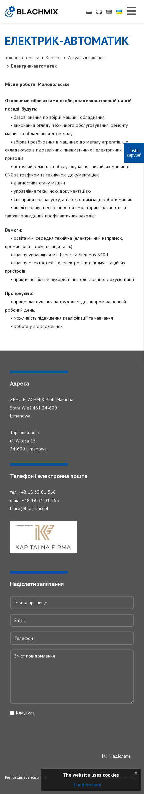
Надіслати (120, 756)
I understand (87, 785)
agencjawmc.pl (36, 777)
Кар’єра (54, 58)
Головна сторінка (22, 58)
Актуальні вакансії (86, 58)
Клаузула (25, 713)
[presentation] (60, 732)
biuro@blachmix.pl (29, 509)
